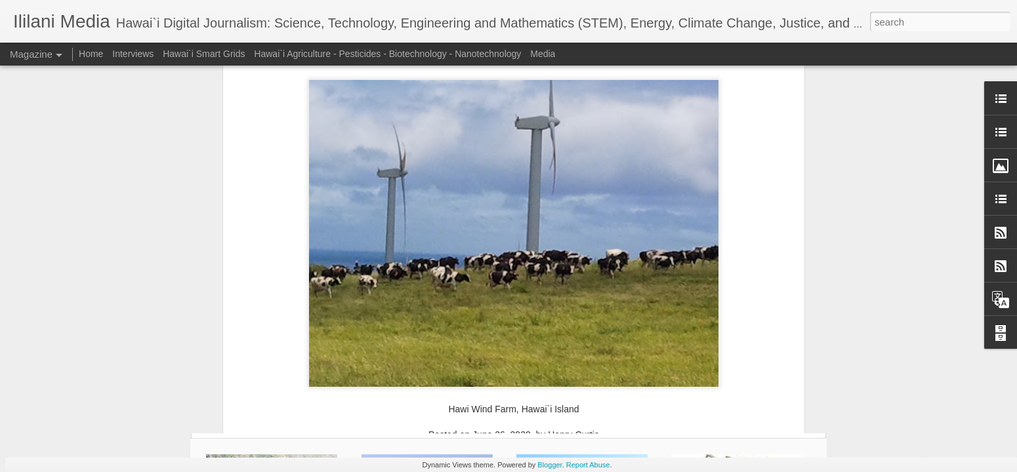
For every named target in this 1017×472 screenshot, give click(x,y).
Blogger (549, 465)
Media (542, 54)
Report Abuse (588, 465)
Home (91, 54)
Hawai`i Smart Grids (204, 54)
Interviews (133, 54)
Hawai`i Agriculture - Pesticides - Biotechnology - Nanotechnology (387, 54)
